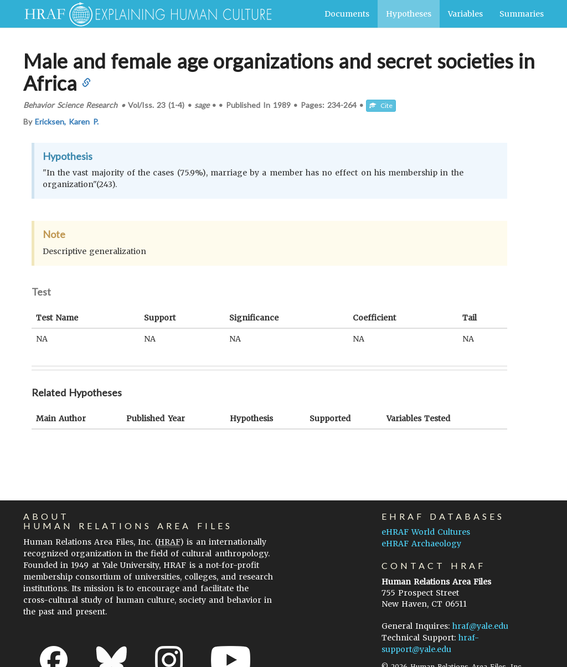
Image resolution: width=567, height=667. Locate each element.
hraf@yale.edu (480, 626)
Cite (381, 105)
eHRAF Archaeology (421, 544)
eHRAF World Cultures (426, 532)
